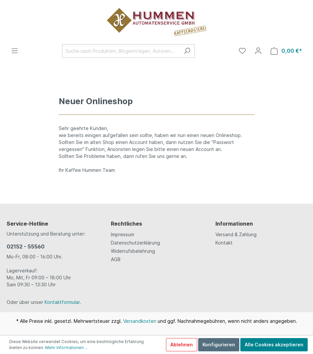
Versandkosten (139, 321)
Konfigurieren (218, 344)
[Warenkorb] (286, 51)
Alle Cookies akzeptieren (274, 344)
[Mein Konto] (258, 50)
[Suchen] (187, 51)
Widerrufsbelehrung (133, 251)
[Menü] (15, 50)
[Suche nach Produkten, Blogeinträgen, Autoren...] (121, 51)
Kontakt (224, 243)
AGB (115, 259)
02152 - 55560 (25, 246)
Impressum (122, 234)
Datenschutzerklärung (135, 243)
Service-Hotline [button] (27, 223)
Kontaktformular (62, 302)
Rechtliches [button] (126, 223)
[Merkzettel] (242, 50)
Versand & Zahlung (236, 234)
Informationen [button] (234, 223)
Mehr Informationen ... (66, 347)
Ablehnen (181, 344)
